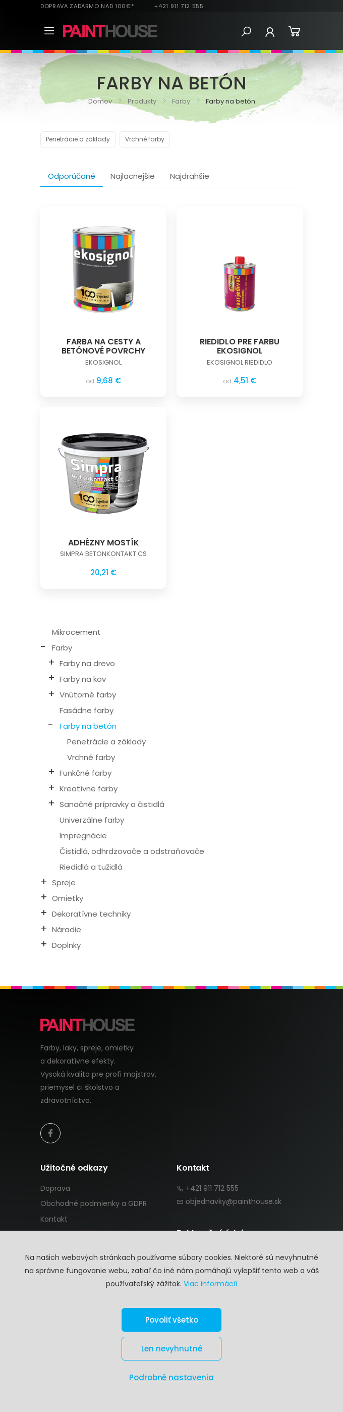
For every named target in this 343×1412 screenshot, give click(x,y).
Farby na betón (88, 726)
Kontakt (54, 1219)
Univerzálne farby (92, 820)
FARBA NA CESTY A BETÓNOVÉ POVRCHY (103, 346)
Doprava (55, 1188)
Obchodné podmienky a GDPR (93, 1203)
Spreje (64, 882)
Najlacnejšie (132, 176)
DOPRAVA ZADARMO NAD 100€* (87, 6)
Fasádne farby (86, 710)
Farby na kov (83, 679)
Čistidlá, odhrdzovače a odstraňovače (132, 851)
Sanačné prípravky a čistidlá (112, 804)
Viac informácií (210, 1284)
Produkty (141, 101)
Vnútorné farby (88, 694)
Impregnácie (83, 835)
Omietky (67, 898)
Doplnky (66, 945)
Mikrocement (76, 632)
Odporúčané (71, 176)
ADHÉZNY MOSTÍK (103, 542)
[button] (246, 32)
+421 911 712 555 (178, 6)
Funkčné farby (85, 773)
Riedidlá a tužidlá (91, 867)
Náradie (66, 929)
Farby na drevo (87, 663)
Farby (180, 101)
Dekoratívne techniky (91, 914)
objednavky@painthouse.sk (233, 1201)
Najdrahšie (189, 176)
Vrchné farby (144, 139)
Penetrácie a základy (78, 139)
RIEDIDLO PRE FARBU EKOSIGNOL (239, 346)
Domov (100, 101)
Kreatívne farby (89, 788)
